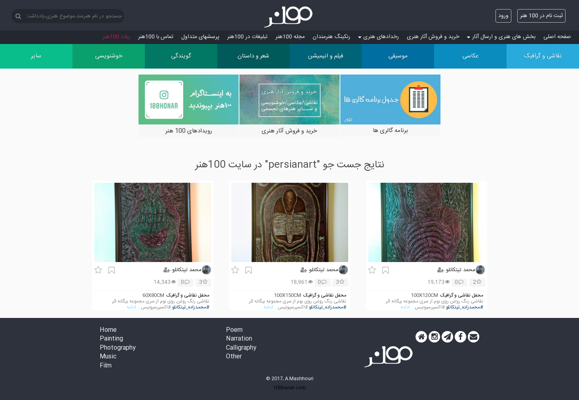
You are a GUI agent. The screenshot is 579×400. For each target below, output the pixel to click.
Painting (111, 339)
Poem (234, 330)
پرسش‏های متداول (200, 37)
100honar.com (289, 387)
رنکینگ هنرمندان (331, 37)
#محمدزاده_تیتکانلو (464, 307)
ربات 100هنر (116, 37)
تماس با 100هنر (155, 37)
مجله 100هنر (290, 37)
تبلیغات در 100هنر (247, 37)
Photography (118, 348)
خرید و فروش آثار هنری (433, 37)
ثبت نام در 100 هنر (541, 16)
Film (106, 366)
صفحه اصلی (557, 37)
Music (108, 357)
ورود (503, 16)
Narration (239, 339)
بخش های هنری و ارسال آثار (501, 37)
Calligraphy (241, 348)
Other (234, 357)
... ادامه (408, 307)
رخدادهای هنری (378, 37)
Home (108, 330)
